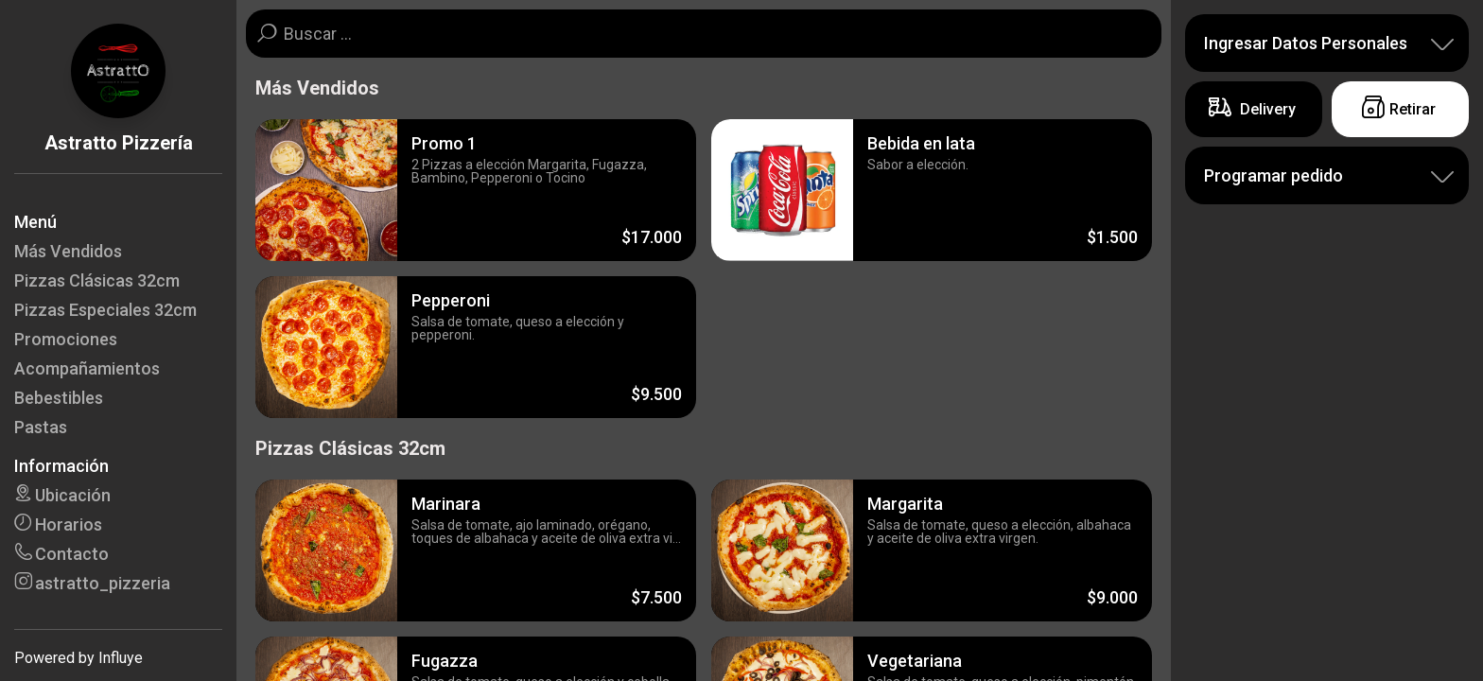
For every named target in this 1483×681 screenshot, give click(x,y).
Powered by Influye (78, 658)
